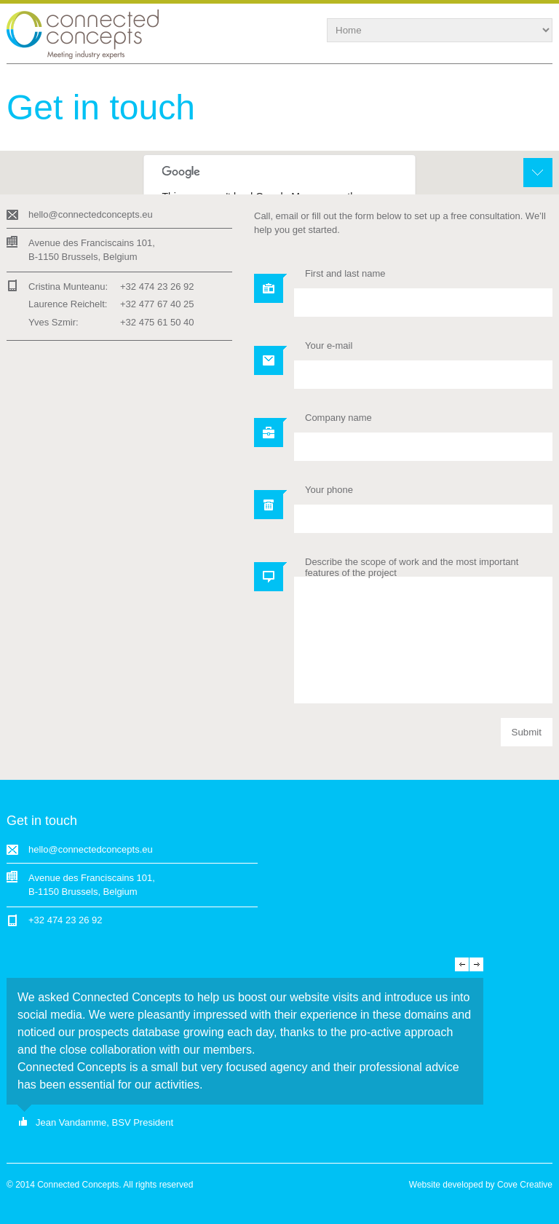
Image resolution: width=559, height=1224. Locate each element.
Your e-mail (328, 345)
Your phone (329, 489)
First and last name (345, 273)
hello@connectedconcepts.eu (90, 214)
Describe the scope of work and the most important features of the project (411, 567)
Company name (338, 417)
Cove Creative (524, 1185)
